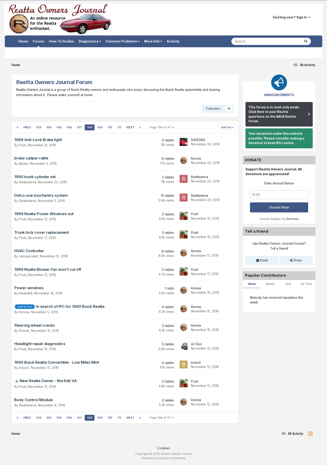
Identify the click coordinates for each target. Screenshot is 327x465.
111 (119, 127)
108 (89, 127)
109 (99, 127)
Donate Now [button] (279, 207)
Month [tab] (270, 284)
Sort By (227, 127)
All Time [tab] (306, 284)
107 (79, 127)
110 (109, 127)
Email (262, 260)
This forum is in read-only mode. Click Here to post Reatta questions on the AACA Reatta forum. (274, 114)
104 (48, 127)
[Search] (253, 41)
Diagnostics (90, 41)
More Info (153, 41)
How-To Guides (61, 41)
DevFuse (292, 219)
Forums (39, 43)
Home (23, 41)
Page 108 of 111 (162, 127)
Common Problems (123, 41)
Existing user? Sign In (291, 17)
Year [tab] (288, 284)
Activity (173, 41)
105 (59, 127)
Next (130, 127)
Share (296, 260)
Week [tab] (252, 284)
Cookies (163, 448)
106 (69, 127)
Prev (27, 127)
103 (38, 127)
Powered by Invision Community (163, 458)
